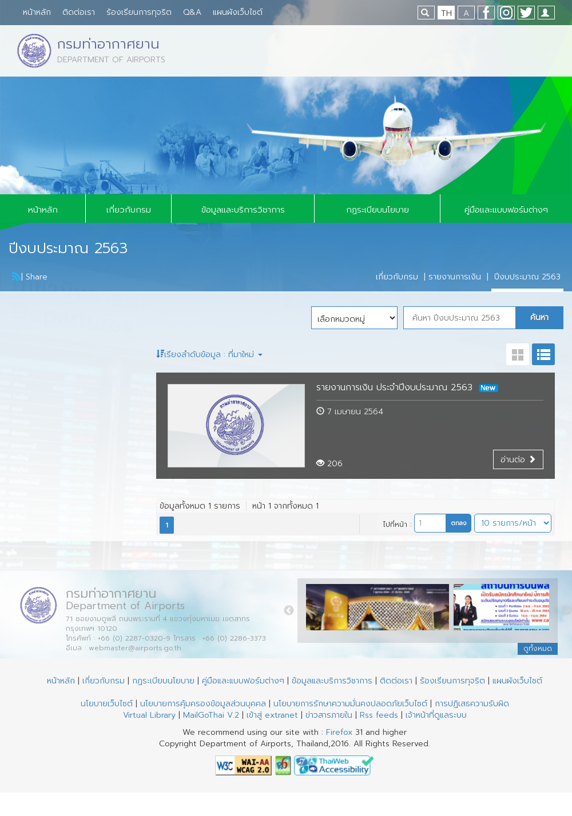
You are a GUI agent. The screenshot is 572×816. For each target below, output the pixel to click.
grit (517, 354)
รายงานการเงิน (454, 277)
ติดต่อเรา (78, 12)
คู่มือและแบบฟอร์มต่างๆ (506, 209)
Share (36, 277)
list (543, 354)
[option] (380, 610)
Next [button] (566, 611)
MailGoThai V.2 (211, 715)
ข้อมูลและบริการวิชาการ (243, 209)
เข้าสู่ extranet (272, 715)
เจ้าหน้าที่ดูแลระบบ (436, 715)
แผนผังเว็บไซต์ (238, 12)
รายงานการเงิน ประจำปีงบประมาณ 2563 (407, 387)
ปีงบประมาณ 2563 (527, 277)
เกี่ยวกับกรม (128, 209)
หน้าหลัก (37, 12)
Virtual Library (149, 715)
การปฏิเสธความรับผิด (472, 704)
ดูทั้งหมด (537, 648)
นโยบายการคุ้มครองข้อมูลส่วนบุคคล (203, 704)
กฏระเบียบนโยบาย (377, 209)
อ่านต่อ (518, 460)
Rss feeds (379, 715)
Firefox (339, 732)
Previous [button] (289, 611)
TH (446, 13)
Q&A (192, 12)
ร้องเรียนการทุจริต (139, 12)
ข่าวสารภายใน (328, 715)
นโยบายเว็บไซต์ (107, 704)
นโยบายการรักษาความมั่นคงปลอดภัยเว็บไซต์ (350, 704)
